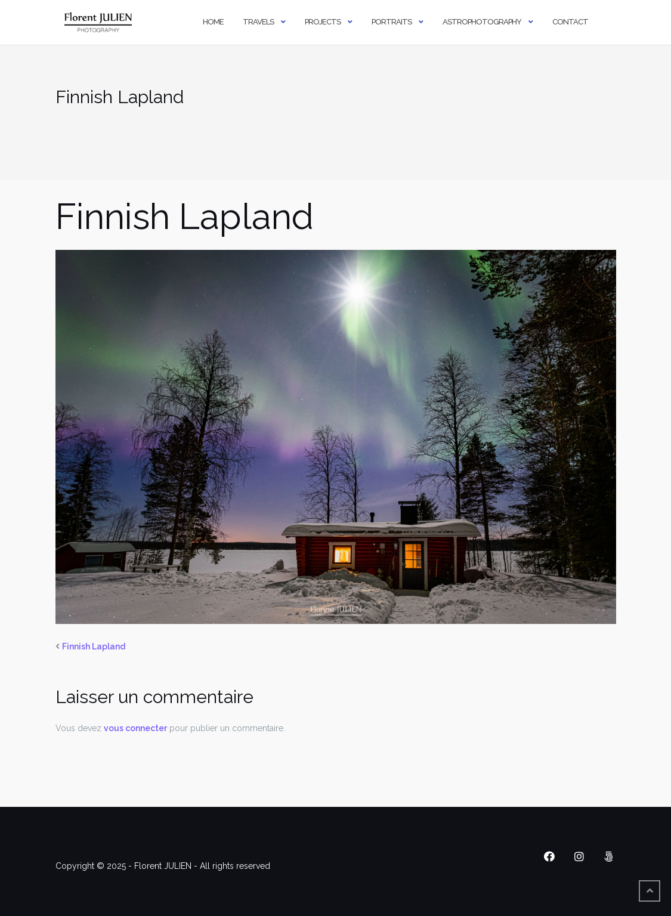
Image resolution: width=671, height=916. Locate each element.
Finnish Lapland (93, 646)
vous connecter (135, 728)
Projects (323, 21)
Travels (258, 21)
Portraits (392, 21)
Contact (570, 21)
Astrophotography (482, 21)
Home (213, 21)
